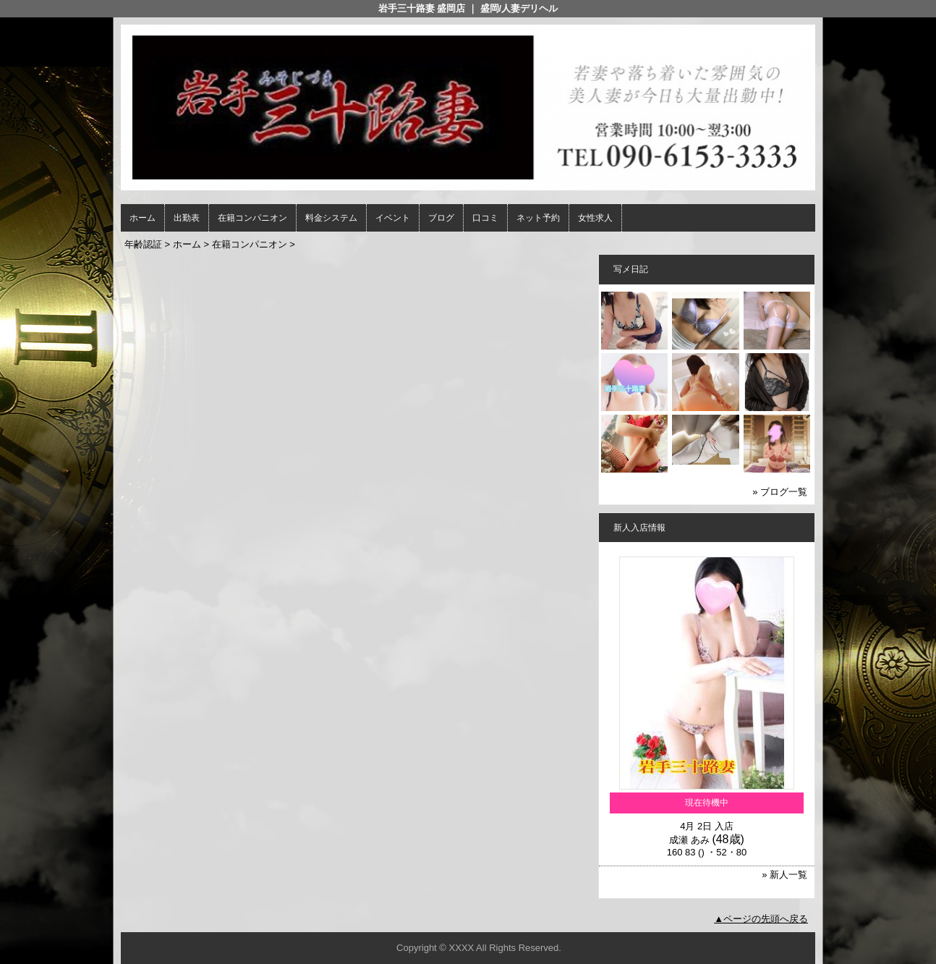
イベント (392, 218)
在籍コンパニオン (252, 218)
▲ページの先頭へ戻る (761, 918)
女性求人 (595, 218)
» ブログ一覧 (779, 491)
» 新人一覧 (784, 874)
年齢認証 (143, 244)
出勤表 (187, 218)
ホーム (142, 218)
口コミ (485, 218)
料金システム (331, 218)
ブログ (441, 218)
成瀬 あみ (689, 839)
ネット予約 (538, 218)
